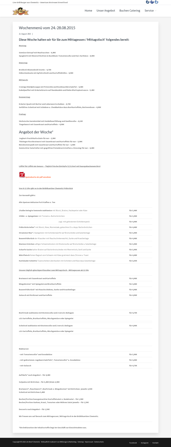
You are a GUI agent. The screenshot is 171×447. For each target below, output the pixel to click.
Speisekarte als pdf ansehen (35, 177)
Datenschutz (99, 442)
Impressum (89, 442)
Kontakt (155, 443)
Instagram (144, 443)
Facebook (133, 443)
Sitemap (81, 442)
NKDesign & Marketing (68, 442)
